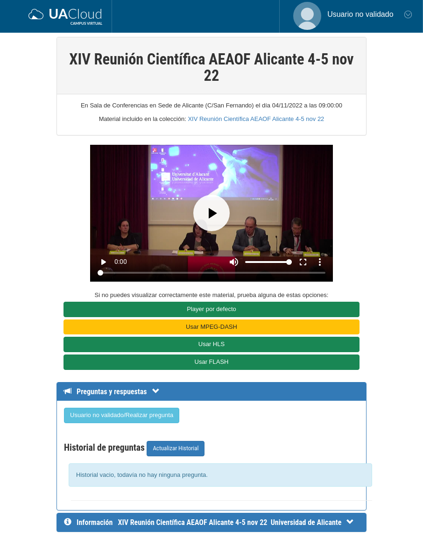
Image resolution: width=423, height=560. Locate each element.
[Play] (211, 213)
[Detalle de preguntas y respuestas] (116, 391)
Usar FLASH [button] (212, 361)
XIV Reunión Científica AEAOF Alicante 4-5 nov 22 (256, 118)
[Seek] (211, 273)
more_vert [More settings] (319, 262)
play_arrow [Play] (103, 262)
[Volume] (268, 262)
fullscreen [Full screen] (303, 262)
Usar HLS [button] (211, 343)
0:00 (120, 261)
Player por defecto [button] (211, 308)
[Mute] (234, 262)
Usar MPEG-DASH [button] (211, 326)
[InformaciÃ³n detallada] (236, 522)
